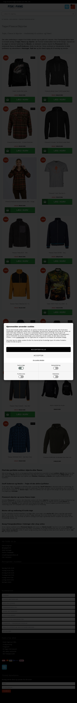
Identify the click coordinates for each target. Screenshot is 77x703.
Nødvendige (21, 367)
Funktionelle (21, 375)
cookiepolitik (20, 337)
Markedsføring (55, 367)
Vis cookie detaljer (38, 360)
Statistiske (56, 375)
